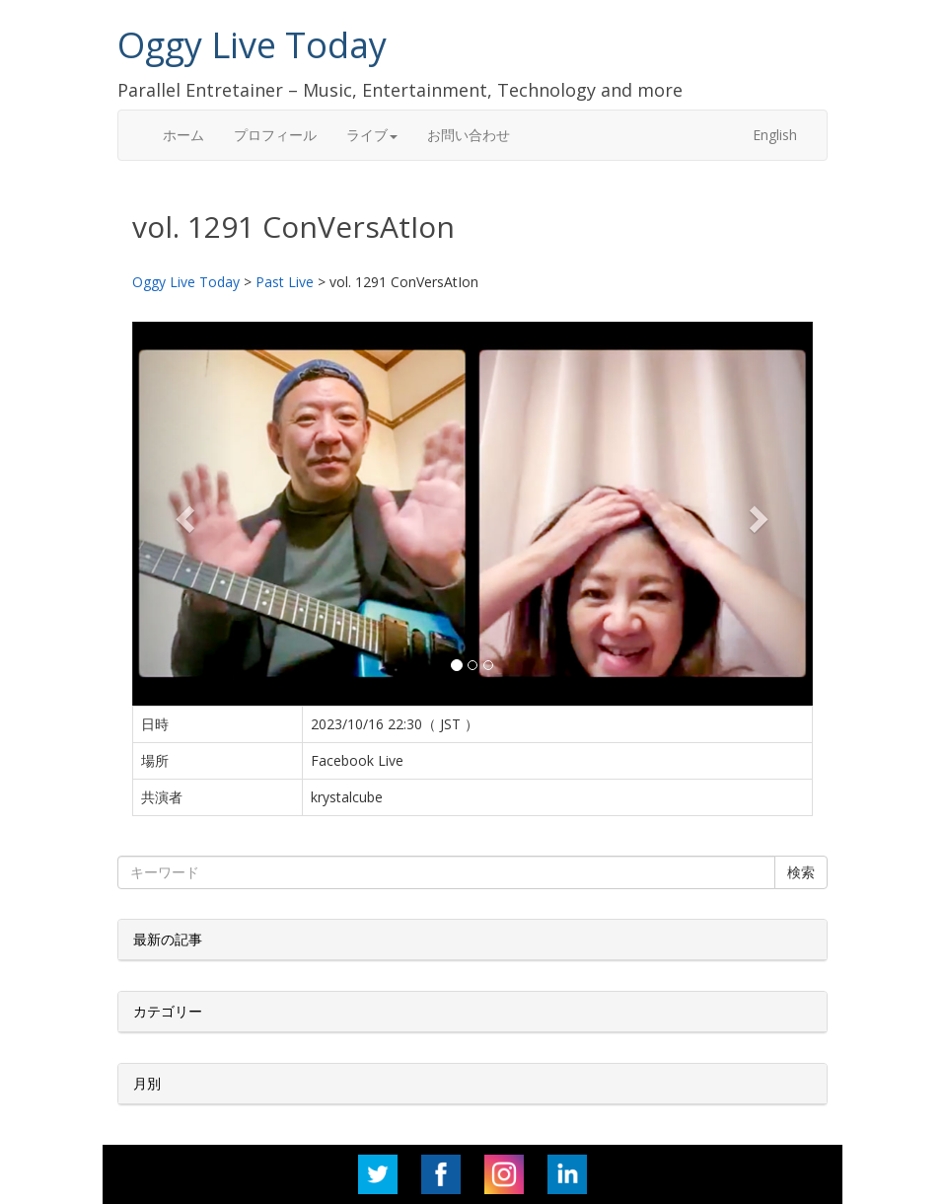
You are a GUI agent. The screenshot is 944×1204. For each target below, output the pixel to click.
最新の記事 (167, 939)
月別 (147, 1083)
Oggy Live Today (252, 45)
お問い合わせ (468, 134)
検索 (801, 872)
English (775, 134)
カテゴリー (167, 1011)
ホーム (183, 134)
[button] (183, 513)
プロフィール (275, 134)
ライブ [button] (372, 134)
